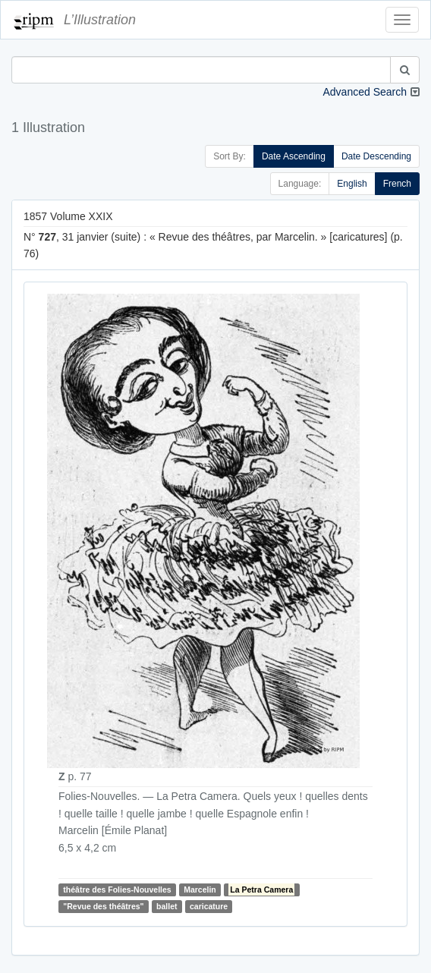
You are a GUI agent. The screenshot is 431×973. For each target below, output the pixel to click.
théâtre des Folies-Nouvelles (117, 889)
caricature (209, 906)
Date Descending (376, 156)
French (397, 183)
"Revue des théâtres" (103, 906)
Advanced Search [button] (364, 92)
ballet (166, 906)
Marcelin (200, 889)
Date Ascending (294, 156)
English (352, 183)
